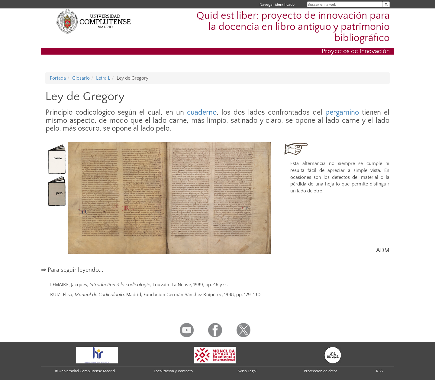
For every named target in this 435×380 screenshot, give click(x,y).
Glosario (81, 78)
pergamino (342, 112)
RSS (379, 371)
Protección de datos (320, 371)
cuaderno (202, 112)
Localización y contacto (173, 371)
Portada (58, 78)
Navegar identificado (277, 4)
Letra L (103, 78)
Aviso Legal (246, 371)
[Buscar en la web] (386, 4)
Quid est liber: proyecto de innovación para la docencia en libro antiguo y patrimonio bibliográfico (293, 27)
